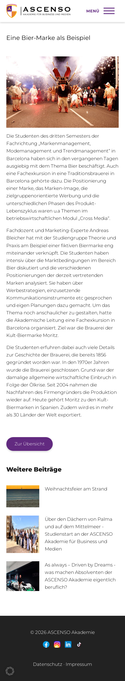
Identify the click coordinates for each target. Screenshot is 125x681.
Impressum (79, 664)
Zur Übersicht (30, 443)
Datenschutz (47, 664)
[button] (10, 671)
